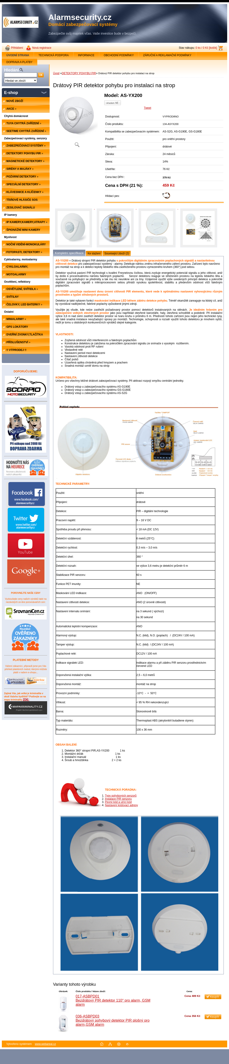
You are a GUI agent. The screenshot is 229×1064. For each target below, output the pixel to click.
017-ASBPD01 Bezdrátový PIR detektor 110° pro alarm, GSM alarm (113, 1000)
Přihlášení (17, 47)
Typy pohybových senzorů (121, 795)
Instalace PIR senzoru (118, 798)
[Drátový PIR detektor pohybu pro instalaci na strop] (77, 121)
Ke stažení (94, 253)
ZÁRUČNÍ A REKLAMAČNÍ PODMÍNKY (167, 55)
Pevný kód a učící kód (118, 802)
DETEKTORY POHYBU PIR (79, 73)
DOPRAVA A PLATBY (19, 62)
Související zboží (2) (116, 253)
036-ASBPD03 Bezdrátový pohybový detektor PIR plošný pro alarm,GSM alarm (113, 1020)
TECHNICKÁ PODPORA (53, 55)
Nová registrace (41, 47)
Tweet (147, 107)
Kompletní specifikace (69, 253)
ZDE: (26, 706)
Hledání (11, 70)
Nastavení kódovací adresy (121, 805)
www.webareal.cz (45, 1044)
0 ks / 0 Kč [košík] (206, 47)
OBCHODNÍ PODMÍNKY (119, 55)
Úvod (56, 73)
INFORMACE (86, 55)
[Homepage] (18, 55)
